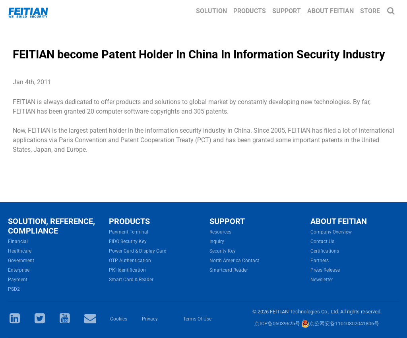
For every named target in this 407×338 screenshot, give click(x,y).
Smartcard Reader (228, 270)
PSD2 (14, 289)
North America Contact (234, 260)
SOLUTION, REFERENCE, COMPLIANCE (51, 226)
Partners (319, 260)
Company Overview (331, 232)
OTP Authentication (130, 260)
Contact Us (322, 241)
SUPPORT (227, 221)
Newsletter (321, 279)
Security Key (222, 251)
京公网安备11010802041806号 (340, 323)
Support (286, 11)
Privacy (150, 319)
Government (21, 260)
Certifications (324, 251)
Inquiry (216, 241)
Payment (17, 279)
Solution (211, 11)
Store (370, 11)
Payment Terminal (128, 232)
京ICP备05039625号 (277, 323)
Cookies (118, 319)
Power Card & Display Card (138, 251)
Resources (220, 232)
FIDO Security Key (128, 241)
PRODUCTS (129, 221)
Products (249, 11)
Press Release (325, 270)
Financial (18, 241)
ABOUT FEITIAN (338, 221)
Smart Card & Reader (131, 279)
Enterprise (18, 270)
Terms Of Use (197, 319)
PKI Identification (127, 270)
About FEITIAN (330, 11)
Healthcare (19, 251)
